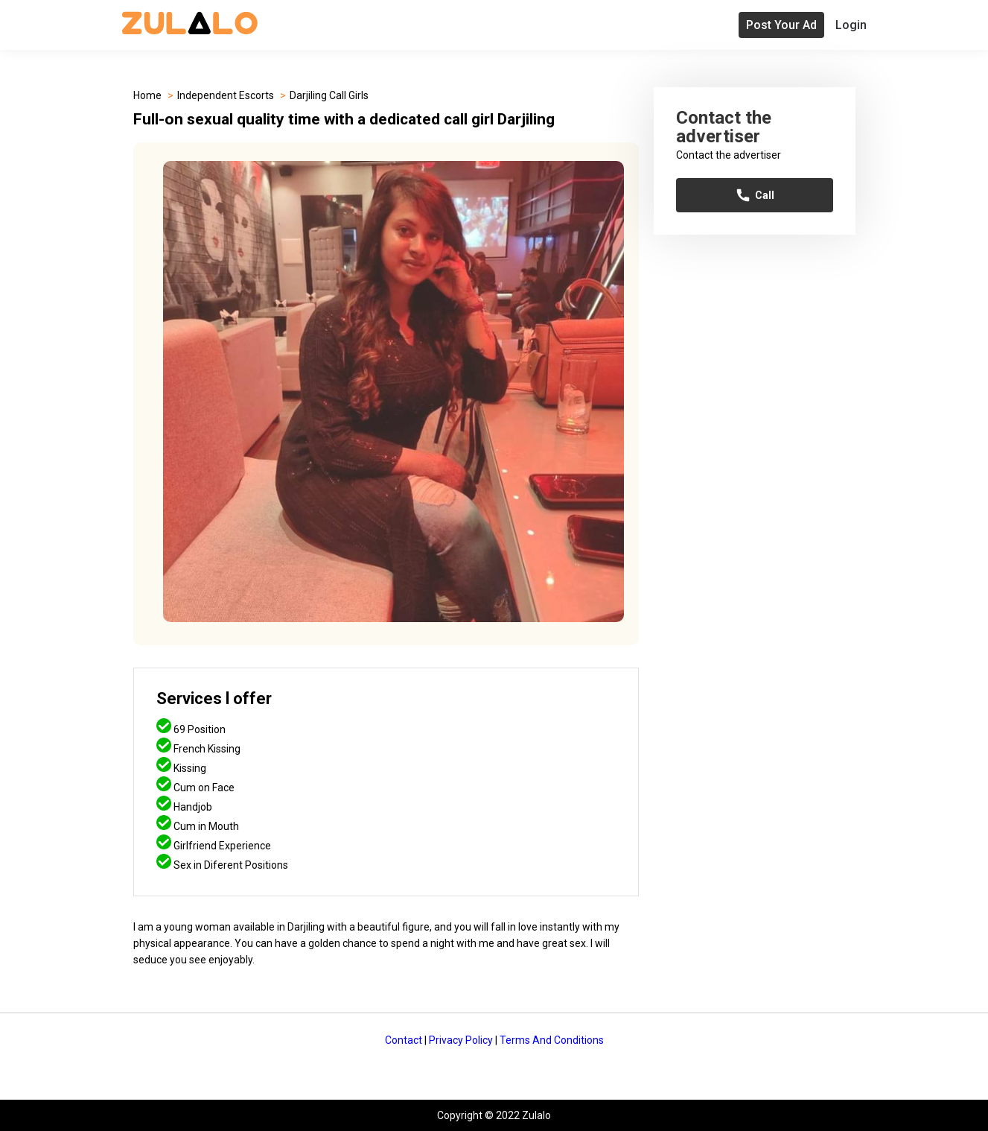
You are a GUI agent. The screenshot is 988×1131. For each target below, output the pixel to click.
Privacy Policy (461, 1040)
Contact (403, 1040)
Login (851, 25)
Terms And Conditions (552, 1040)
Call (754, 195)
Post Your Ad (781, 25)
